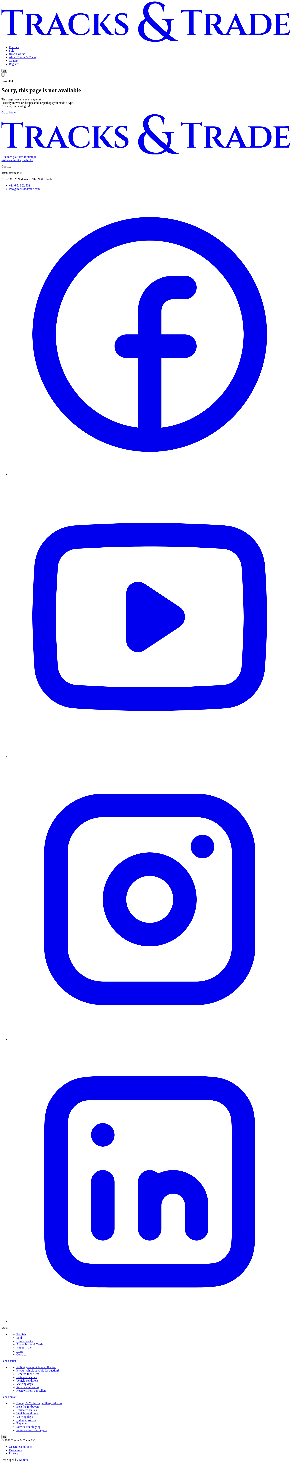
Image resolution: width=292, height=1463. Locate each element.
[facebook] (150, 474)
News (19, 1351)
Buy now (21, 1423)
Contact (21, 1354)
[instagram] (150, 1039)
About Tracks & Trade (29, 1344)
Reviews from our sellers (31, 1390)
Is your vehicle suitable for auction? (37, 1370)
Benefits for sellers (27, 1373)
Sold (19, 1337)
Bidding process (26, 1420)
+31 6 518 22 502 (19, 185)
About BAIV (24, 1347)
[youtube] (150, 756)
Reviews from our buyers (31, 1430)
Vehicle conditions (27, 1380)
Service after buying (28, 1426)
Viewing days (24, 1383)
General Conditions (20, 1446)
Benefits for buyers (27, 1406)
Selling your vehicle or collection (36, 1367)
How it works (24, 1341)
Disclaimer (15, 1450)
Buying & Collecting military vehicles (39, 1403)
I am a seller (8, 1360)
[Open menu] (2, 75)
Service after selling (28, 1387)
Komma (23, 1459)
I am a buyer (8, 1397)
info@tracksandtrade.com (24, 188)
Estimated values (26, 1377)
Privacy (13, 1453)
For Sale (21, 1334)
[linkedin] (150, 1321)
